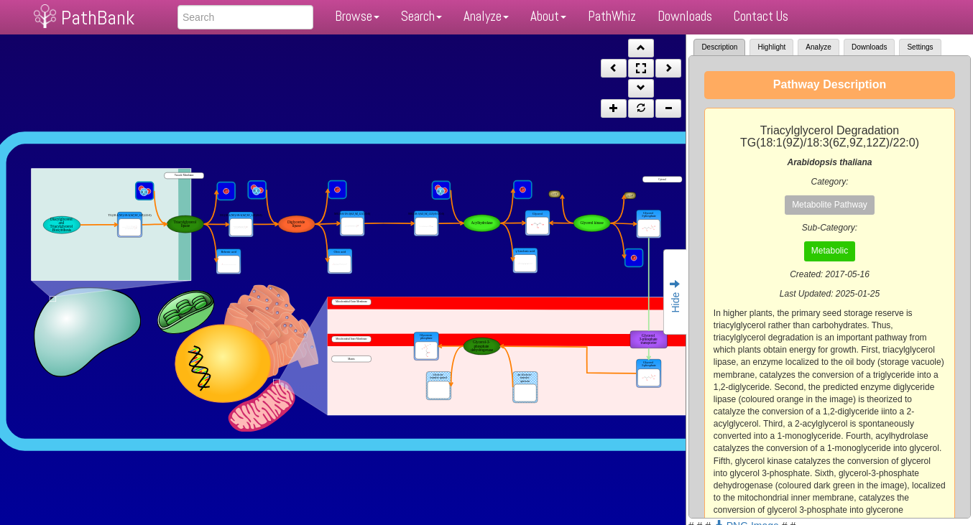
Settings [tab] (920, 47)
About (548, 16)
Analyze (486, 16)
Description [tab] (719, 47)
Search (421, 16)
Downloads (685, 16)
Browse (357, 16)
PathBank (97, 17)
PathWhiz (612, 16)
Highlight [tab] (771, 47)
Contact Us (761, 16)
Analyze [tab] (818, 47)
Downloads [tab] (869, 47)
